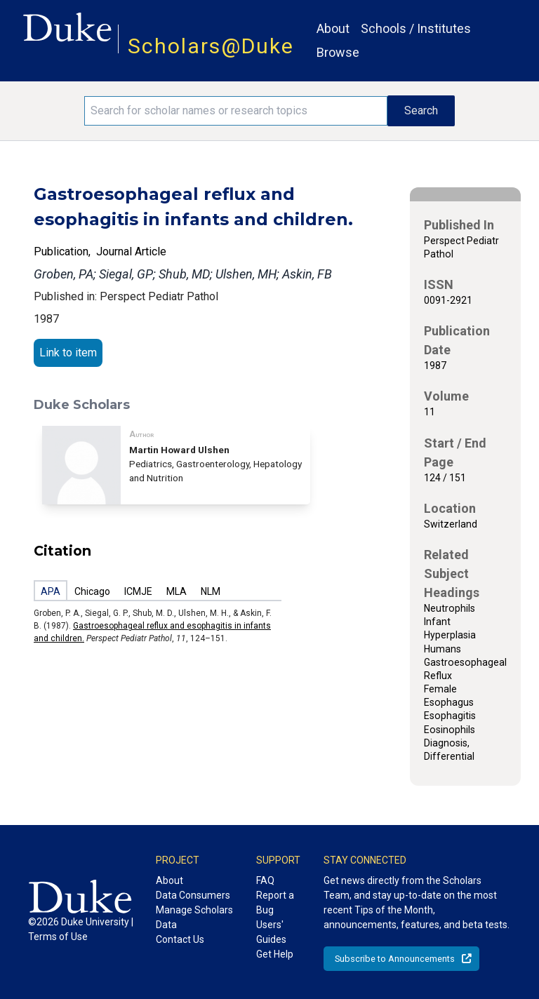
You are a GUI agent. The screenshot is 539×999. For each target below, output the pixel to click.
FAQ (265, 880)
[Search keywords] (235, 111)
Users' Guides (271, 932)
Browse (338, 52)
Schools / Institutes (416, 28)
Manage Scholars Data (194, 917)
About (333, 28)
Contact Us (180, 939)
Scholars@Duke (211, 46)
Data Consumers (193, 895)
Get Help (274, 954)
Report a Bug (275, 903)
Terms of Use (58, 936)
